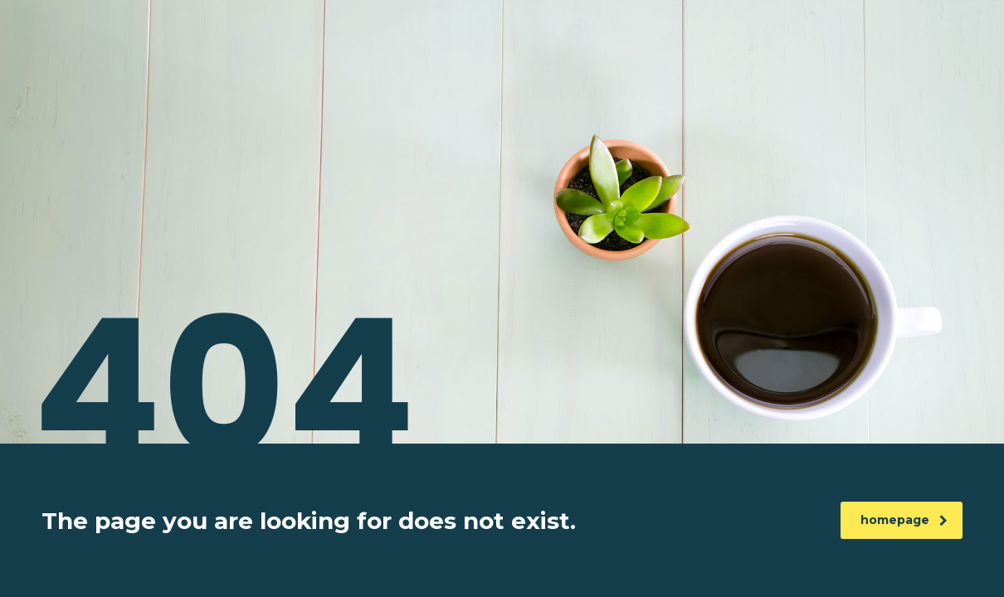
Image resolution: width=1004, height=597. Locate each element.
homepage (904, 519)
